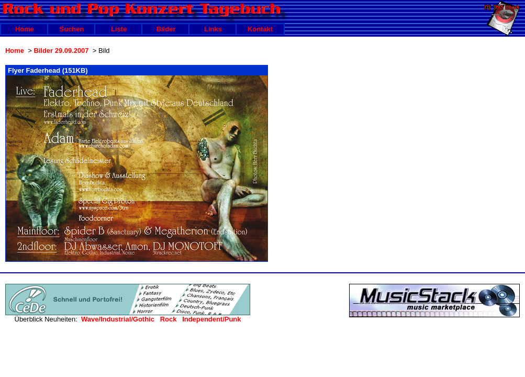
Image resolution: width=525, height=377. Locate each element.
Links (213, 29)
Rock (168, 319)
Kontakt (260, 29)
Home (24, 29)
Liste (119, 29)
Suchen (72, 29)
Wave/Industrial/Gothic (117, 319)
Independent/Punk (211, 319)
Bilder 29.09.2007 (60, 50)
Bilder (166, 29)
